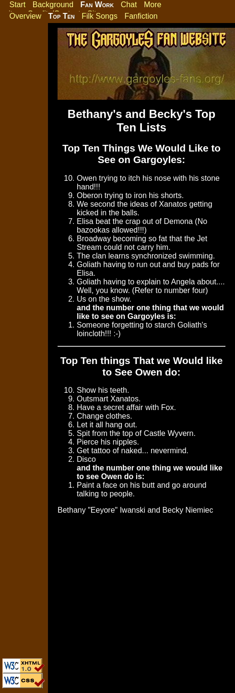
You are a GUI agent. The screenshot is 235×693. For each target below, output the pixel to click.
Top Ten (61, 16)
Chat (129, 4)
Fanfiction (140, 16)
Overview (25, 16)
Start (17, 4)
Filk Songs (100, 16)
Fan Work (97, 4)
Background (53, 4)
